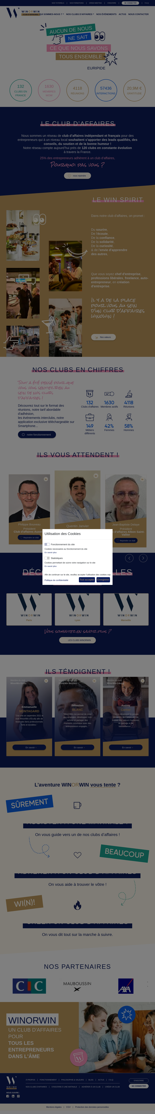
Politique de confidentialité (56, 580)
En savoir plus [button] (50, 552)
